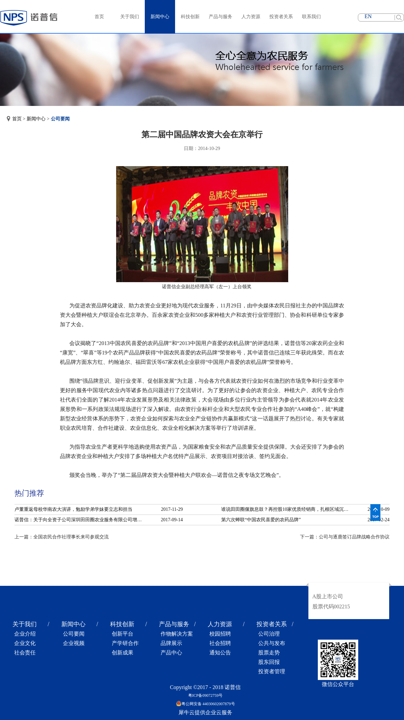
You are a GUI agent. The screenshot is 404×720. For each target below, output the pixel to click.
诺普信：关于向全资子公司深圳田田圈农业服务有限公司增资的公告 (80, 519)
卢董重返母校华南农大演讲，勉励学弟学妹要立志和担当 (73, 509)
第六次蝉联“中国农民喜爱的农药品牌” (261, 519)
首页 (99, 16)
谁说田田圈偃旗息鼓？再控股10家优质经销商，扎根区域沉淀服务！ (286, 509)
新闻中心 (36, 118)
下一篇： (345, 536)
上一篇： (61, 536)
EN (368, 16)
